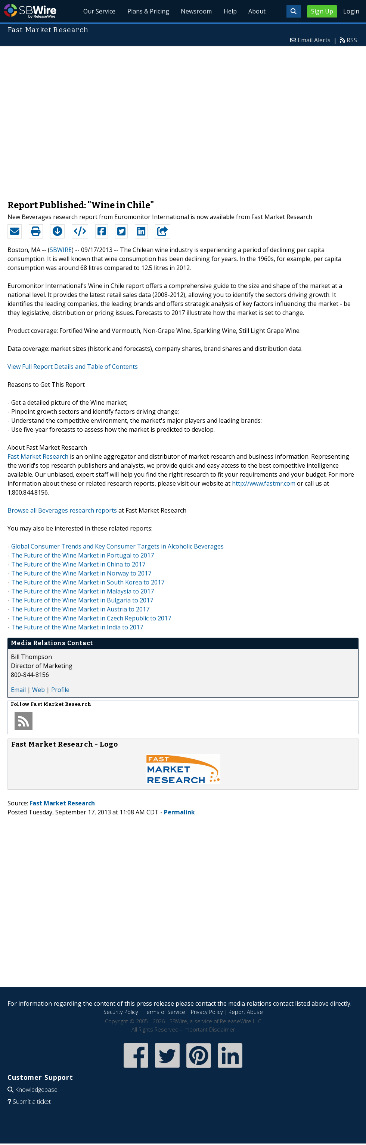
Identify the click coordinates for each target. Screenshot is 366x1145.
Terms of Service (164, 1011)
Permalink (179, 812)
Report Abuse (246, 1011)
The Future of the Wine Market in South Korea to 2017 (87, 582)
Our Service (99, 11)
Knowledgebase (36, 1089)
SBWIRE (61, 250)
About (257, 11)
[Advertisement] (76, 119)
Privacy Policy (207, 1011)
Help (229, 11)
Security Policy (120, 1011)
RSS (352, 40)
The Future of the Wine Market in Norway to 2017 (81, 573)
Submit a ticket (32, 1101)
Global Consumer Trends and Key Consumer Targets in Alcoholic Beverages (117, 546)
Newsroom (195, 11)
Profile (60, 690)
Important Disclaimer (209, 1029)
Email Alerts (314, 40)
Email (18, 690)
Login (351, 11)
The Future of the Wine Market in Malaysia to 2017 (82, 591)
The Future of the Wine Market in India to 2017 (77, 627)
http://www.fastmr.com (263, 483)
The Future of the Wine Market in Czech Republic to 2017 (91, 618)
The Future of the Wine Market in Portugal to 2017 (82, 555)
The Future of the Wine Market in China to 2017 (78, 564)
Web (38, 690)
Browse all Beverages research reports (62, 510)
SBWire (30, 11)
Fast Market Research (37, 456)
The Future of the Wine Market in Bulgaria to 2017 (82, 600)
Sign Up (322, 11)
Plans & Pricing (147, 11)
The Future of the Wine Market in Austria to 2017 (80, 609)
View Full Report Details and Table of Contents (72, 366)
